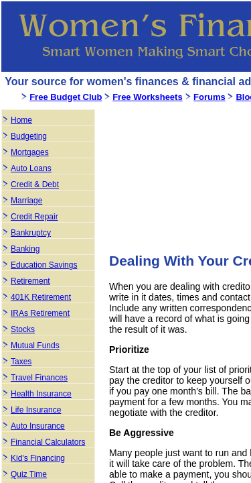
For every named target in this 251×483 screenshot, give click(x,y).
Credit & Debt (35, 184)
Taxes (21, 361)
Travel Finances (39, 377)
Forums (209, 97)
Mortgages (30, 152)
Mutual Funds (35, 345)
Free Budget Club (65, 97)
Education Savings (44, 265)
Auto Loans (31, 168)
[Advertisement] (180, 174)
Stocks (23, 329)
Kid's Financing (38, 458)
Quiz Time (29, 474)
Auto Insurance (38, 426)
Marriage (26, 200)
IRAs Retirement (40, 313)
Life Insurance (36, 410)
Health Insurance (41, 393)
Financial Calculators (48, 442)
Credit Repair (34, 216)
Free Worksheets (147, 97)
